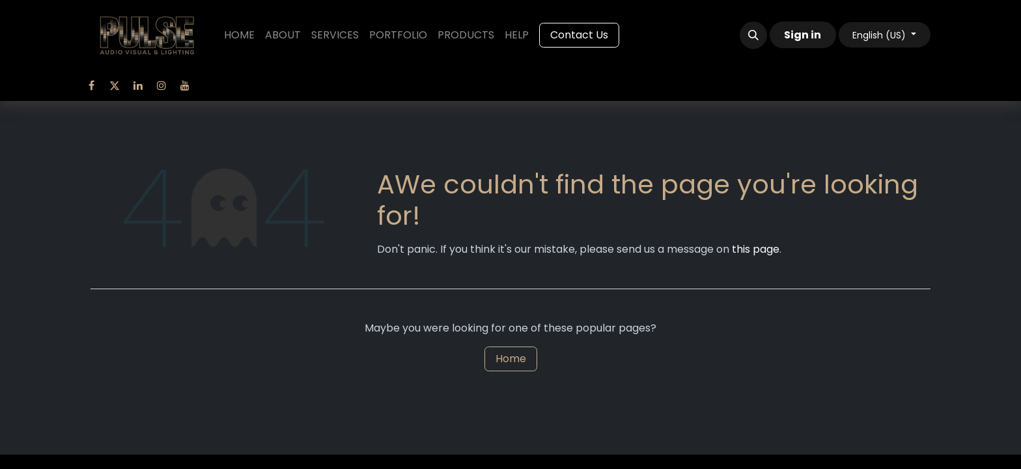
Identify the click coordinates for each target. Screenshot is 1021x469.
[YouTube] (185, 85)
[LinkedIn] (138, 85)
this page (755, 249)
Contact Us (579, 34)
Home (511, 358)
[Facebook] (91, 85)
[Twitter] (114, 85)
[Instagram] (161, 85)
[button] (753, 35)
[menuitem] (239, 35)
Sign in (802, 34)
